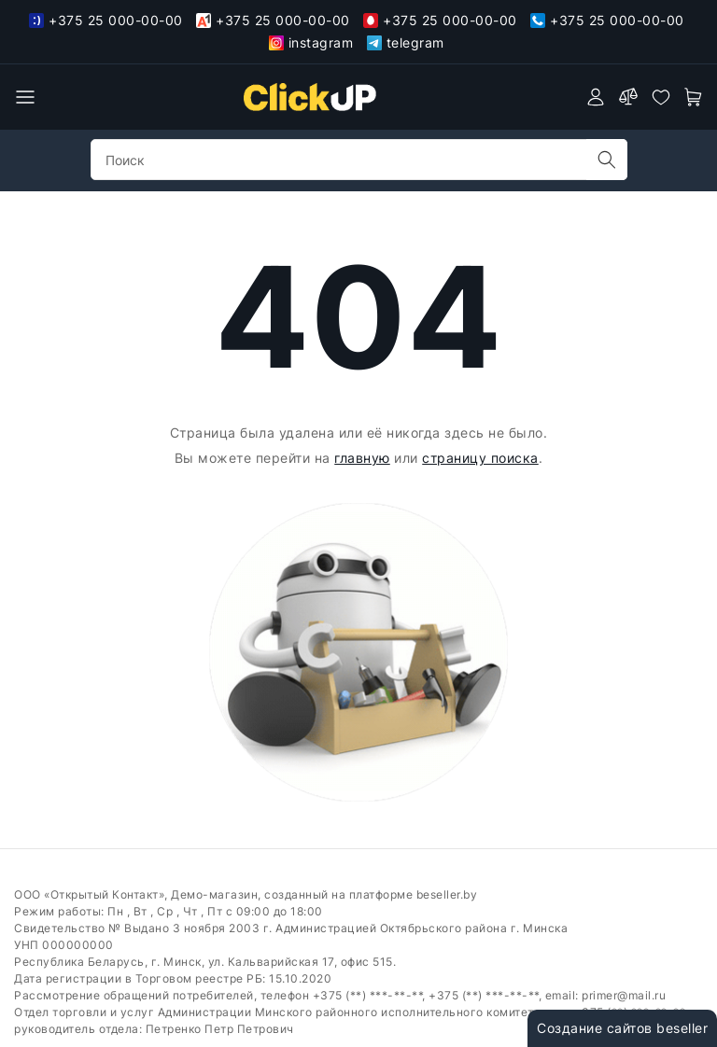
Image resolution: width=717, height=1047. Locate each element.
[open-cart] (693, 97)
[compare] (628, 97)
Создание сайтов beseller (622, 1028)
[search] (606, 159)
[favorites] (661, 97)
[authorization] (595, 97)
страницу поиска (480, 458)
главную (362, 458)
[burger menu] (25, 97)
